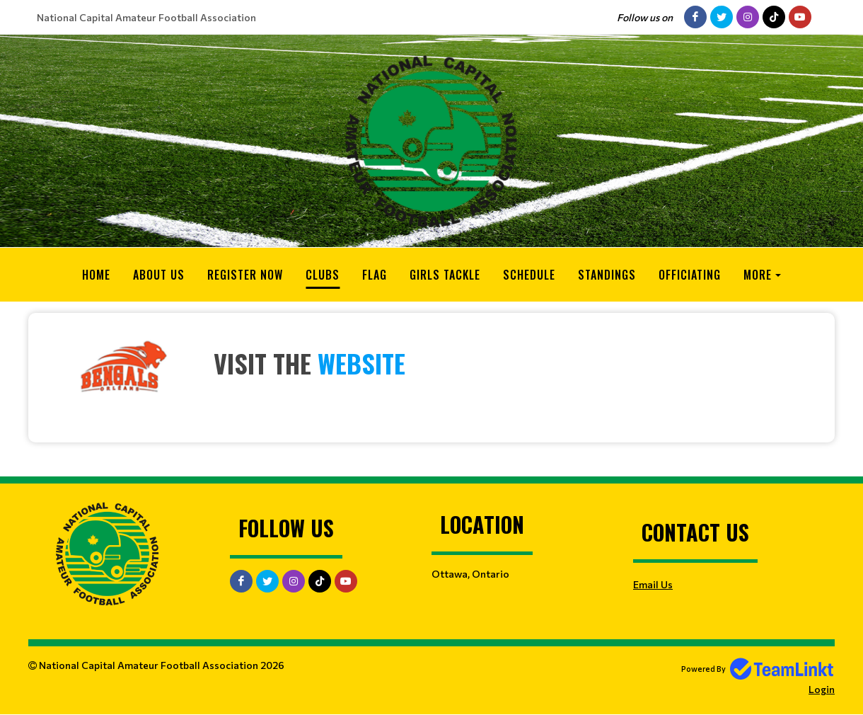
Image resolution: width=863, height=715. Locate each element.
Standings (607, 274)
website (361, 363)
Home (96, 274)
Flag (374, 274)
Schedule (529, 274)
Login (822, 689)
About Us (159, 274)
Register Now (245, 274)
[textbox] (431, 367)
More (757, 274)
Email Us (653, 584)
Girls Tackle (445, 274)
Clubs (323, 274)
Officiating (690, 274)
